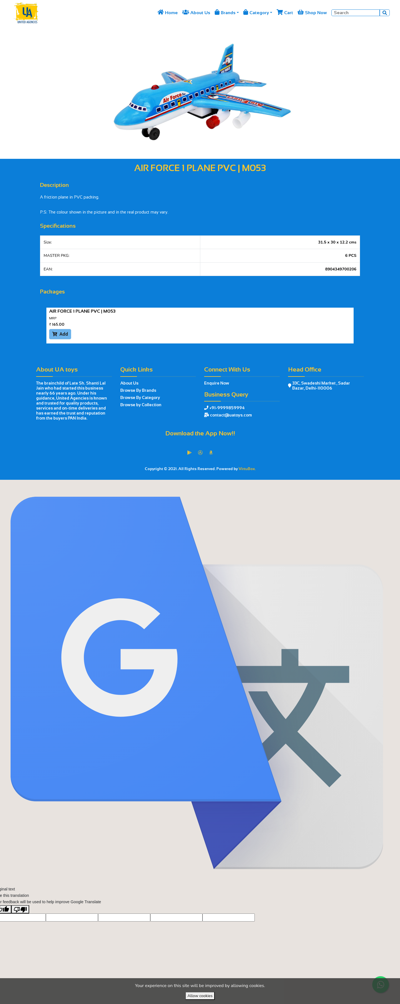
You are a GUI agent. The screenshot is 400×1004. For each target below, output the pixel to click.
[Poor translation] (20, 921)
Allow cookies (200, 995)
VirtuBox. (247, 468)
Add (60, 334)
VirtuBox (213, 486)
